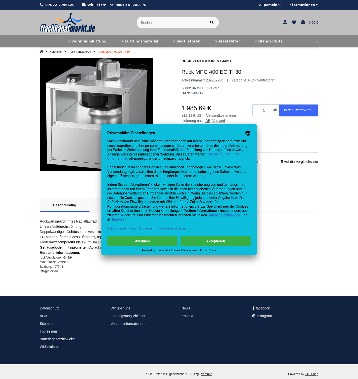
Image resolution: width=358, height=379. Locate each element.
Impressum (48, 331)
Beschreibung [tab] (64, 205)
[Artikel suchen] (212, 22)
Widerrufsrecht (51, 347)
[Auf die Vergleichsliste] (129, 69)
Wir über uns (120, 308)
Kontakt (187, 316)
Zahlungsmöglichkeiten (128, 316)
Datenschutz (49, 308)
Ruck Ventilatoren (261, 80)
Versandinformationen (127, 324)
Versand (218, 121)
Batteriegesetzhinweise (58, 339)
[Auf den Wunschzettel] (142, 69)
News (185, 308)
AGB (43, 316)
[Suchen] (171, 22)
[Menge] (261, 110)
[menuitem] (87, 41)
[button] (269, 4)
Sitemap (46, 324)
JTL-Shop (311, 374)
